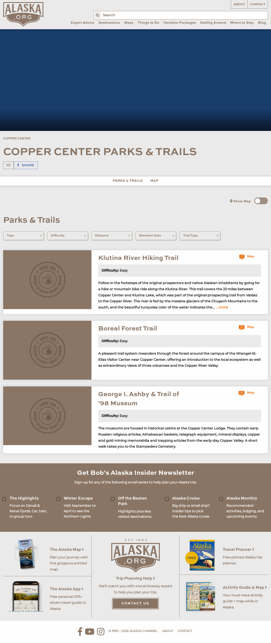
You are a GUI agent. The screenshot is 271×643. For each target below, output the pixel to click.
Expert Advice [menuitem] (82, 23)
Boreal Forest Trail (127, 328)
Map (154, 181)
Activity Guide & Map (245, 588)
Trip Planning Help (135, 578)
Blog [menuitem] (262, 23)
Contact (257, 4)
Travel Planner (238, 550)
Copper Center (16, 138)
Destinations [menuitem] (109, 23)
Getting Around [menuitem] (213, 23)
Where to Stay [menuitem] (242, 23)
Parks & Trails (128, 181)
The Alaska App (67, 589)
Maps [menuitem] (128, 23)
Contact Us (135, 603)
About (239, 4)
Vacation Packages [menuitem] (179, 23)
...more (222, 307)
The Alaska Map (67, 550)
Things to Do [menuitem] (148, 23)
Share (25, 165)
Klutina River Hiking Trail (138, 258)
